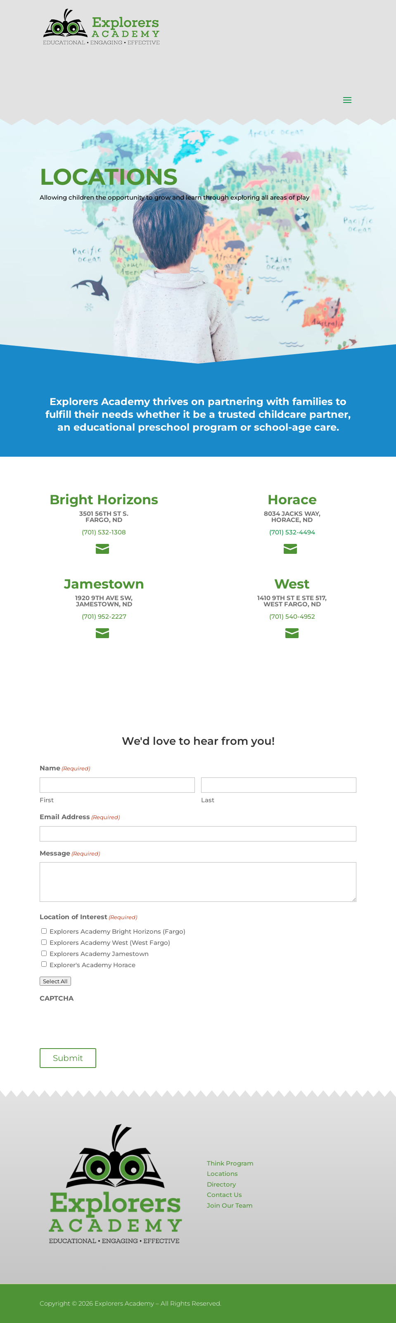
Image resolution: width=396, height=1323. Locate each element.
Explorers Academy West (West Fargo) (110, 942)
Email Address (80, 817)
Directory (221, 1184)
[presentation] (102, 1023)
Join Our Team (230, 1205)
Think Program (230, 1163)
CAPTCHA (57, 998)
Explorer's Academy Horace (92, 965)
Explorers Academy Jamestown (99, 954)
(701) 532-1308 (104, 532)
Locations (222, 1174)
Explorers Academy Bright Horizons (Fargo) (117, 931)
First (47, 800)
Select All (55, 981)
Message (70, 854)
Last (207, 800)
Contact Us (224, 1195)
